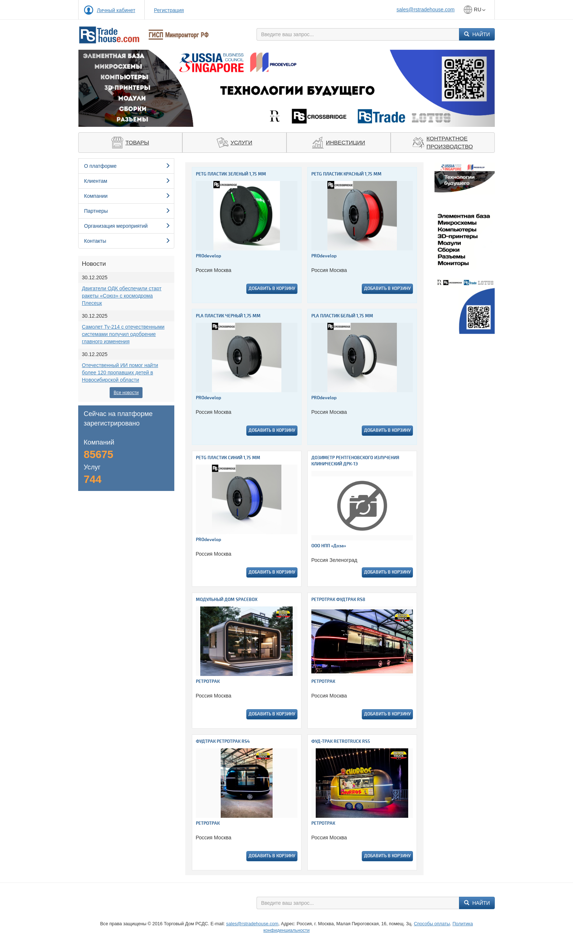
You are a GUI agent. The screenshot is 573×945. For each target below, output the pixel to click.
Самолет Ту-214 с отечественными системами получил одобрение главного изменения (123, 334)
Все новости (126, 392)
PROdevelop (208, 256)
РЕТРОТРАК (208, 681)
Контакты (127, 241)
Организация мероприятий (127, 226)
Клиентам (127, 181)
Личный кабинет (116, 10)
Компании (127, 196)
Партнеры (127, 211)
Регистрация (169, 10)
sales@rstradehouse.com (425, 9)
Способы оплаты (432, 923)
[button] (109, 88)
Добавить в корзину (271, 288)
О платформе (127, 166)
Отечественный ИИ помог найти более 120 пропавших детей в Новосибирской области (120, 372)
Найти (477, 34)
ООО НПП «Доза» (328, 546)
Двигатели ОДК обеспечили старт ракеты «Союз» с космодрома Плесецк (122, 296)
